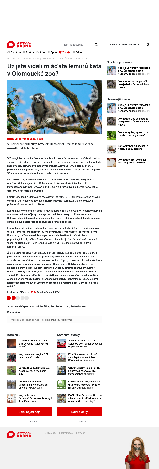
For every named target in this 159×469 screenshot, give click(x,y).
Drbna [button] (77, 52)
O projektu (50, 433)
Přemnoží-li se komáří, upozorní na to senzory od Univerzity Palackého (33, 384)
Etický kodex (66, 433)
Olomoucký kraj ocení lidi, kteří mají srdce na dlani (132, 161)
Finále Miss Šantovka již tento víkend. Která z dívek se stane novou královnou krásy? (85, 398)
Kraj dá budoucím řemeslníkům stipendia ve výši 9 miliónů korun (35, 398)
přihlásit (55, 319)
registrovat (66, 319)
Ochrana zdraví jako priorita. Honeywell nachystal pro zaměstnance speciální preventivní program (84, 372)
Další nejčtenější (29, 412)
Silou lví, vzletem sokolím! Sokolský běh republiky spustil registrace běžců (85, 343)
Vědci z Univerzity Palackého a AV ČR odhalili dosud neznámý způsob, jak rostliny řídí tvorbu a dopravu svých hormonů (134, 73)
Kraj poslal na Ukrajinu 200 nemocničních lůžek (33, 356)
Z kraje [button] (64, 52)
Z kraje (16, 58)
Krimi (40, 52)
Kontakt (80, 433)
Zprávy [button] (28, 52)
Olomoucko (28, 58)
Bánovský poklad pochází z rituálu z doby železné (133, 148)
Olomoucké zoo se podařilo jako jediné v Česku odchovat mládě (134, 84)
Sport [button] (52, 52)
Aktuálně (14, 52)
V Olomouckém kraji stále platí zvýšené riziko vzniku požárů (33, 343)
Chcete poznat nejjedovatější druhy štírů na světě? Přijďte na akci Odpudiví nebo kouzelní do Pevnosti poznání (84, 386)
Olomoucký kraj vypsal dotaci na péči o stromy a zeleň (134, 134)
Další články (79, 412)
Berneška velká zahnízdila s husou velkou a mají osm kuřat (34, 370)
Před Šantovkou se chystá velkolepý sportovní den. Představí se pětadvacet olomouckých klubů (82, 359)
